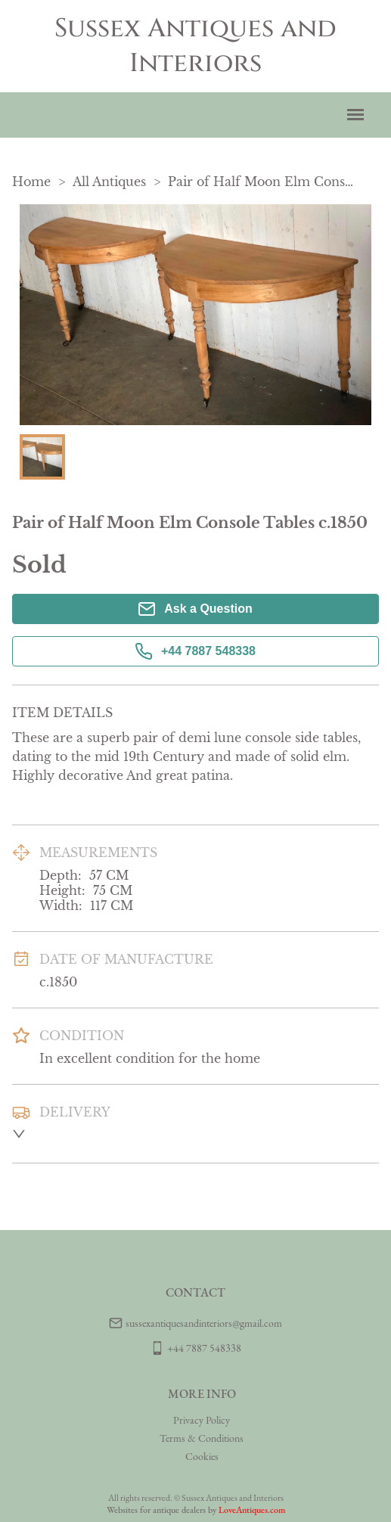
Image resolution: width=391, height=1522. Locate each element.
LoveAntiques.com (252, 1510)
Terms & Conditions (202, 1438)
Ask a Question (195, 609)
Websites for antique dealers (156, 1510)
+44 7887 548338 (195, 651)
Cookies (202, 1456)
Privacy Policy (201, 1420)
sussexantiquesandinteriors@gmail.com (204, 1323)
